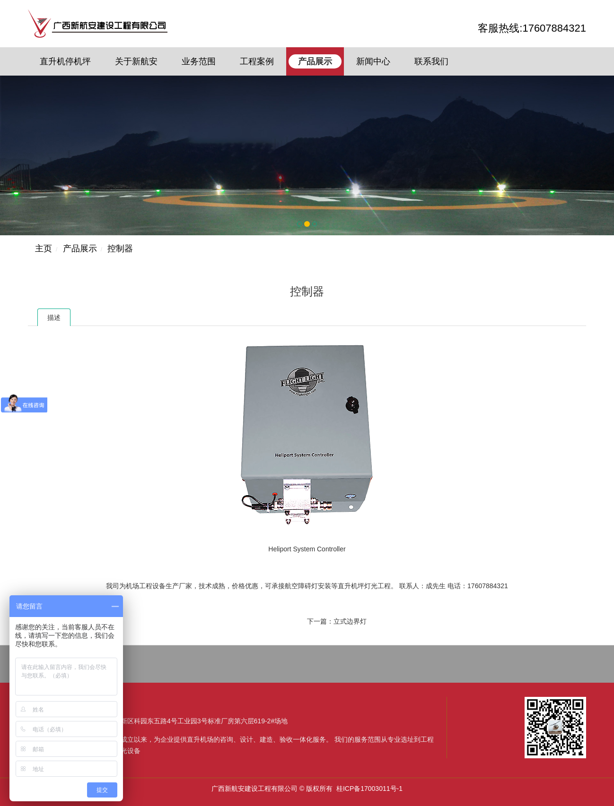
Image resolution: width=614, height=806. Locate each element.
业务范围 (199, 61)
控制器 (120, 248)
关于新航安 (136, 61)
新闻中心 (373, 61)
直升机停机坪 (65, 61)
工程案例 (257, 61)
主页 (43, 248)
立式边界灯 (350, 621)
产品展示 (315, 61)
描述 (54, 317)
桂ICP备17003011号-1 (369, 788)
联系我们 (431, 61)
